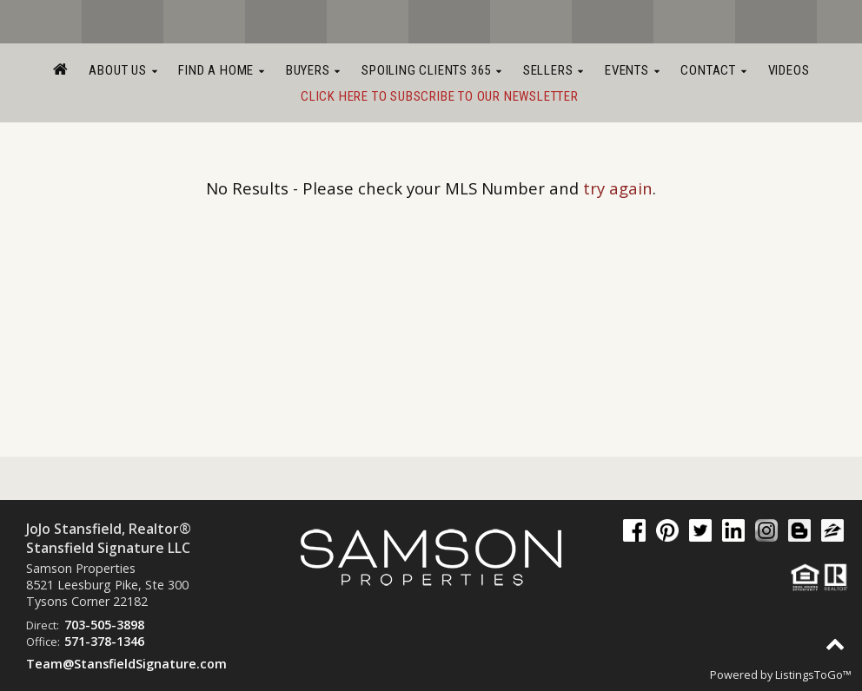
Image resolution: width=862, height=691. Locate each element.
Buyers (313, 70)
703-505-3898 (104, 624)
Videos (789, 70)
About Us (123, 70)
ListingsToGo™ (813, 674)
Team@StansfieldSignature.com (126, 663)
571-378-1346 (104, 641)
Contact (713, 70)
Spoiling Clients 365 (431, 70)
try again (618, 188)
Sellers (553, 70)
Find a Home (221, 70)
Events (632, 70)
